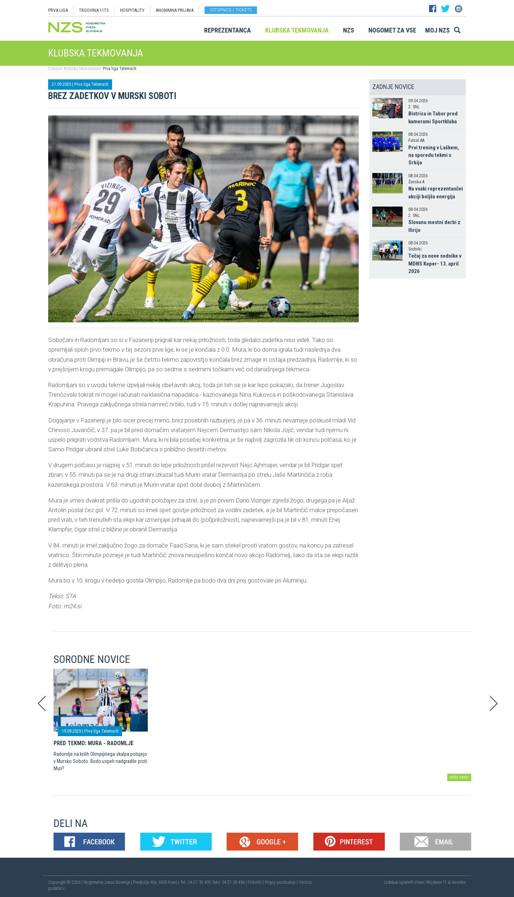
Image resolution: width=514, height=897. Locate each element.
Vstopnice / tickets (231, 10)
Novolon (459, 882)
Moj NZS (437, 30)
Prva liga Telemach (119, 68)
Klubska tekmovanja (297, 30)
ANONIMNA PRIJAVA (174, 10)
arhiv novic (459, 777)
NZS (348, 30)
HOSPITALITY (132, 10)
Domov (54, 68)
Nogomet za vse (392, 30)
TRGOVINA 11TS (94, 10)
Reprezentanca (227, 30)
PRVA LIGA (58, 10)
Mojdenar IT (436, 882)
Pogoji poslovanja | (282, 882)
